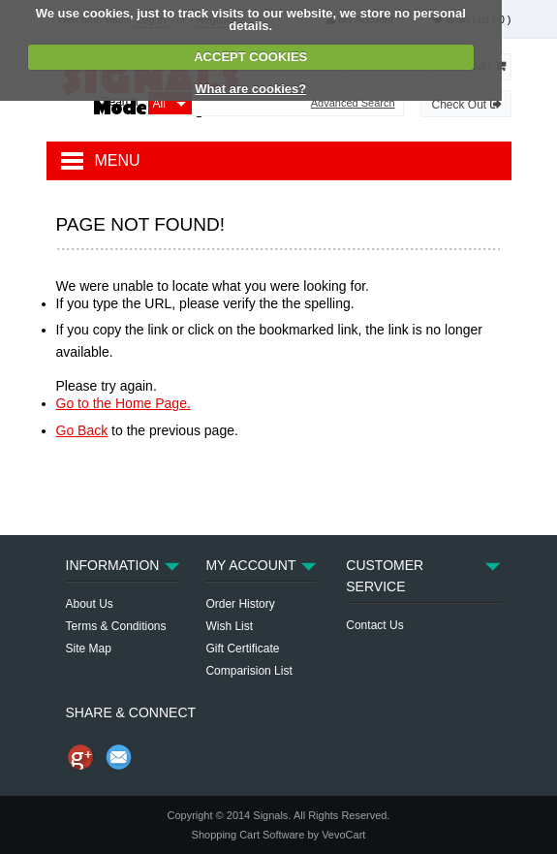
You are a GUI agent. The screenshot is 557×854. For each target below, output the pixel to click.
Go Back (82, 430)
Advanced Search (353, 103)
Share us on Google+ (80, 757)
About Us (89, 604)
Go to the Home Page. (123, 403)
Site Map (88, 648)
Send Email (119, 757)
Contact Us (374, 625)
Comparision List (248, 671)
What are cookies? (250, 88)
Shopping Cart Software (248, 834)
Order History (239, 604)
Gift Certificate (242, 648)
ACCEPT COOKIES (250, 56)
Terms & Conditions (116, 626)
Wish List (229, 626)
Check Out (465, 104)
